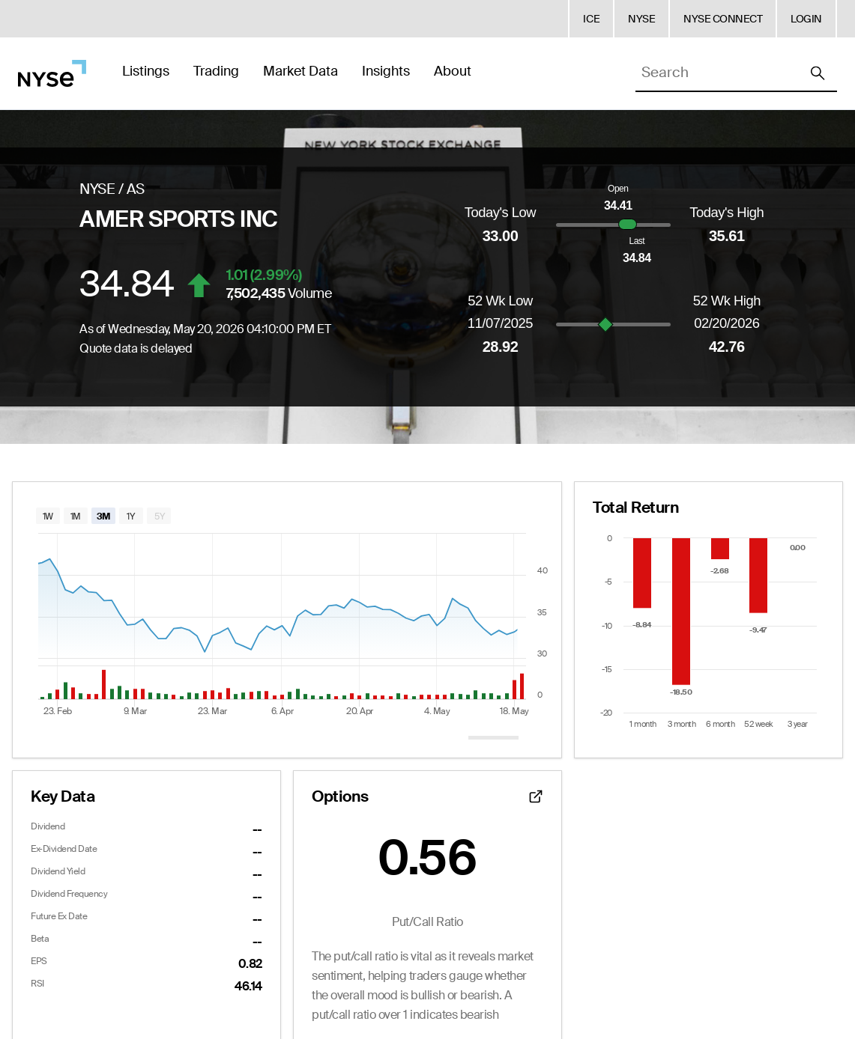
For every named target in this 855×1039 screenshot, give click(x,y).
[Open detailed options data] (535, 796)
